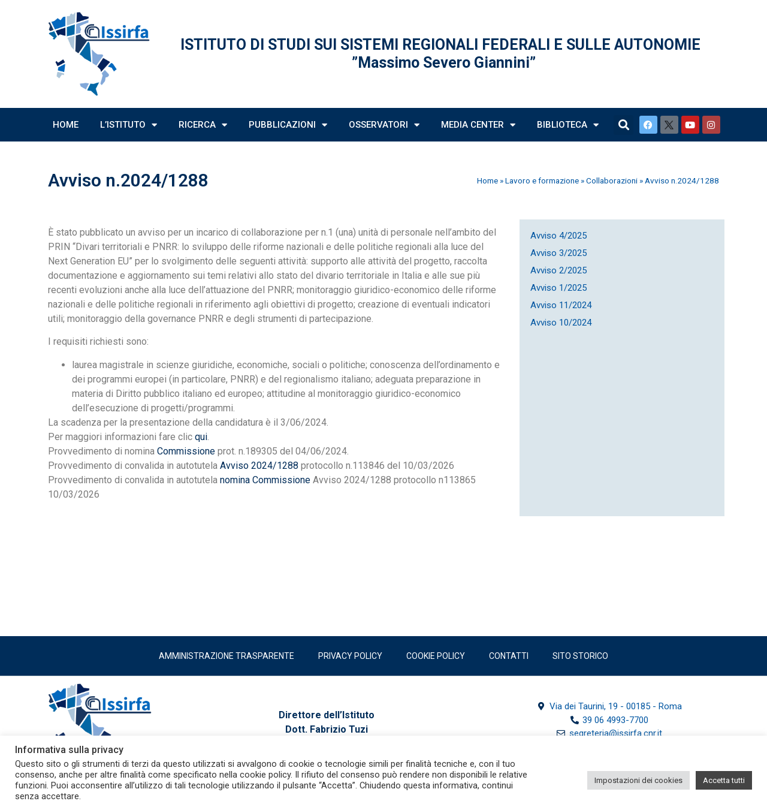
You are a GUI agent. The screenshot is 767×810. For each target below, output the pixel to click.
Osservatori (384, 125)
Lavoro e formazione (542, 180)
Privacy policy (350, 656)
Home (65, 124)
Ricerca (203, 125)
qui (201, 436)
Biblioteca (568, 125)
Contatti (509, 656)
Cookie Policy (435, 656)
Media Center (478, 125)
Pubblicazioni (288, 125)
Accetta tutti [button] (724, 780)
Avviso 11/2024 (560, 305)
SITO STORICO (580, 656)
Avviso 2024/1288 (259, 465)
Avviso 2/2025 (558, 270)
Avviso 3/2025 (558, 253)
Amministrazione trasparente (226, 656)
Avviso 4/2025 (558, 235)
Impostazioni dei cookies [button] (638, 780)
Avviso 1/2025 (558, 287)
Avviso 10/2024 (560, 322)
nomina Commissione (265, 480)
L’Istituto (128, 125)
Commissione (187, 451)
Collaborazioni (612, 180)
